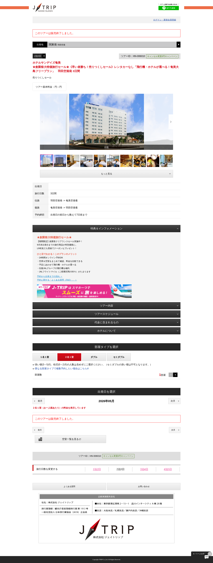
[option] (106, 122)
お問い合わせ (144, 486)
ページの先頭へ (202, 554)
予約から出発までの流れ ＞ (49, 276)
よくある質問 (69, 486)
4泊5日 (168, 469)
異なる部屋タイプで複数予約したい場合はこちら (61, 368)
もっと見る (106, 173)
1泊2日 (97, 469)
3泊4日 (144, 469)
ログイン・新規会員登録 (164, 20)
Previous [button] (42, 121)
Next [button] (171, 121)
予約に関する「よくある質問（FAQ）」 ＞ (57, 280)
